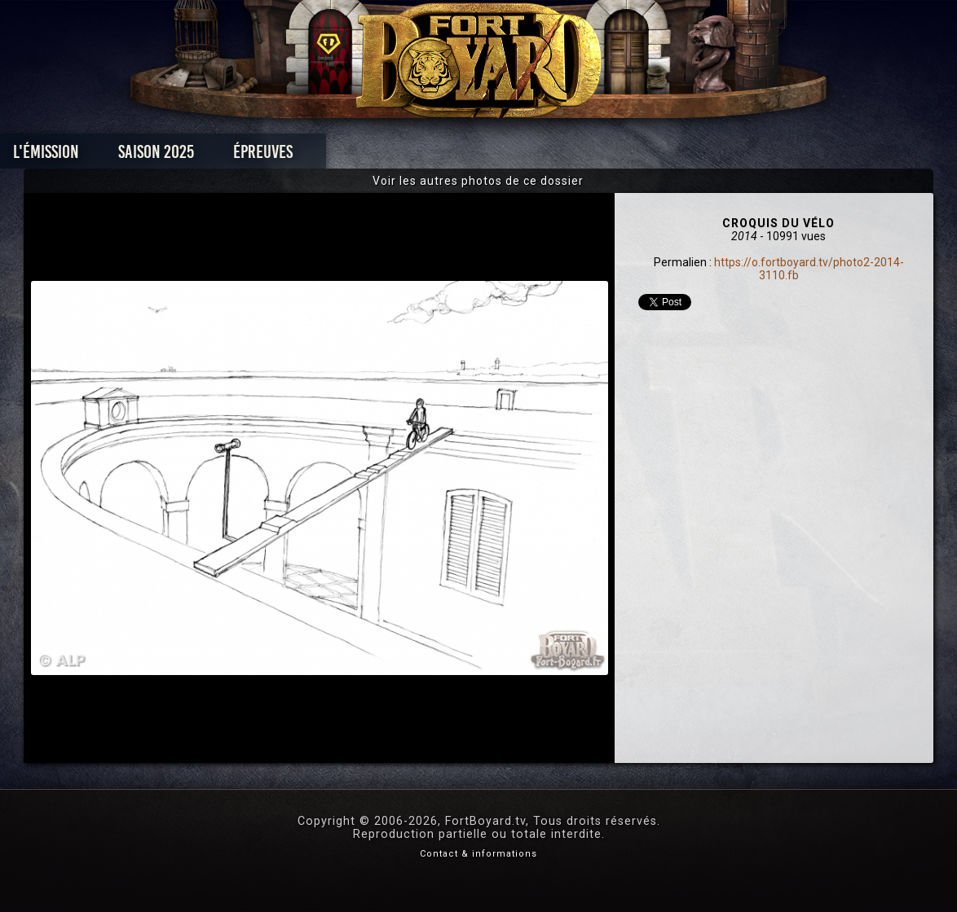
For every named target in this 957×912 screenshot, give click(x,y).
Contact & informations (478, 853)
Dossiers (592, 156)
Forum (679, 156)
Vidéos (504, 156)
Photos (421, 156)
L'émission (114, 156)
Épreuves (330, 156)
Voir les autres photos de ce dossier (478, 180)
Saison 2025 (224, 156)
